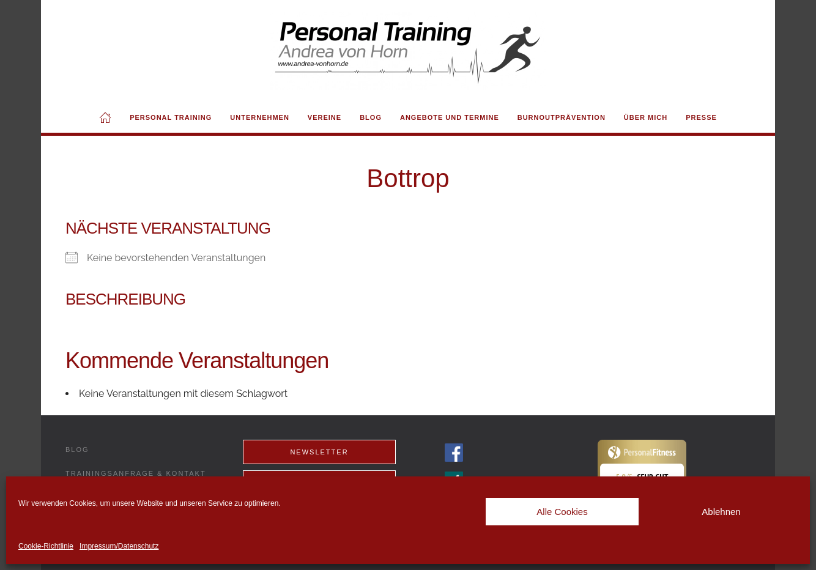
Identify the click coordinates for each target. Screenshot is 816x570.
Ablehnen (721, 511)
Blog (371, 117)
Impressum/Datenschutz (119, 546)
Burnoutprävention (561, 117)
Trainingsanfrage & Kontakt (135, 473)
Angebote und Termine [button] (449, 117)
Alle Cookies (561, 511)
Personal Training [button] (171, 117)
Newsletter (319, 452)
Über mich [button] (645, 117)
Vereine (324, 117)
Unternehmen (259, 117)
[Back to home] (408, 51)
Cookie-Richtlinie (45, 546)
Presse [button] (701, 117)
